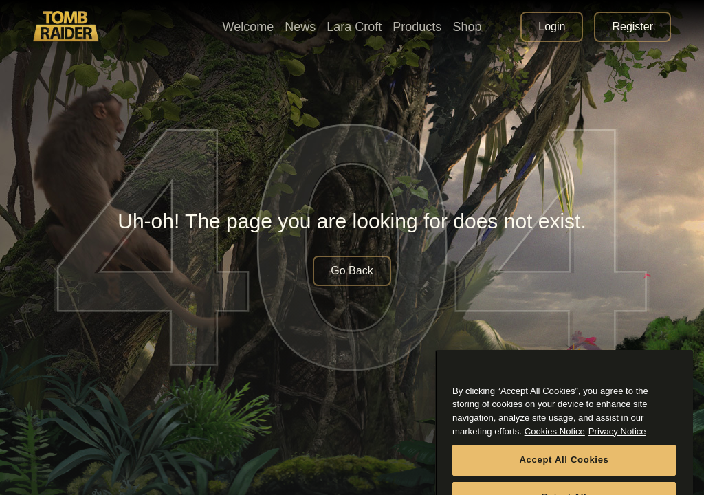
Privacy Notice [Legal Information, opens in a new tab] (617, 442)
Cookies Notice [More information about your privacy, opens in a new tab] (555, 442)
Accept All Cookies (563, 471)
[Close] (676, 381)
